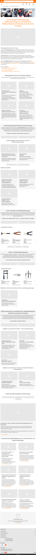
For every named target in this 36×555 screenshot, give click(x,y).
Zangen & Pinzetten (11, 246)
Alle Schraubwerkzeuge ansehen (11, 164)
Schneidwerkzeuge (18, 246)
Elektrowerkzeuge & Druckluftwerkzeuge (8, 397)
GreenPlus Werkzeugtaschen (14, 63)
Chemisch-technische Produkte (28, 397)
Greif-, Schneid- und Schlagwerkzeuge (7, 69)
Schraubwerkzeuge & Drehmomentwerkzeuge (9, 68)
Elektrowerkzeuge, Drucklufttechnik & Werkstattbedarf (10, 71)
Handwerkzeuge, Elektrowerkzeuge (14, 6)
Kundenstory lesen (4, 434)
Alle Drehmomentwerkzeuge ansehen (23, 164)
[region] (18, 236)
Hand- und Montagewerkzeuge (6, 70)
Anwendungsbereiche (5, 6)
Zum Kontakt (18, 522)
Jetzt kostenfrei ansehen (6, 486)
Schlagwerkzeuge (25, 246)
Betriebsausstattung (19, 397)
